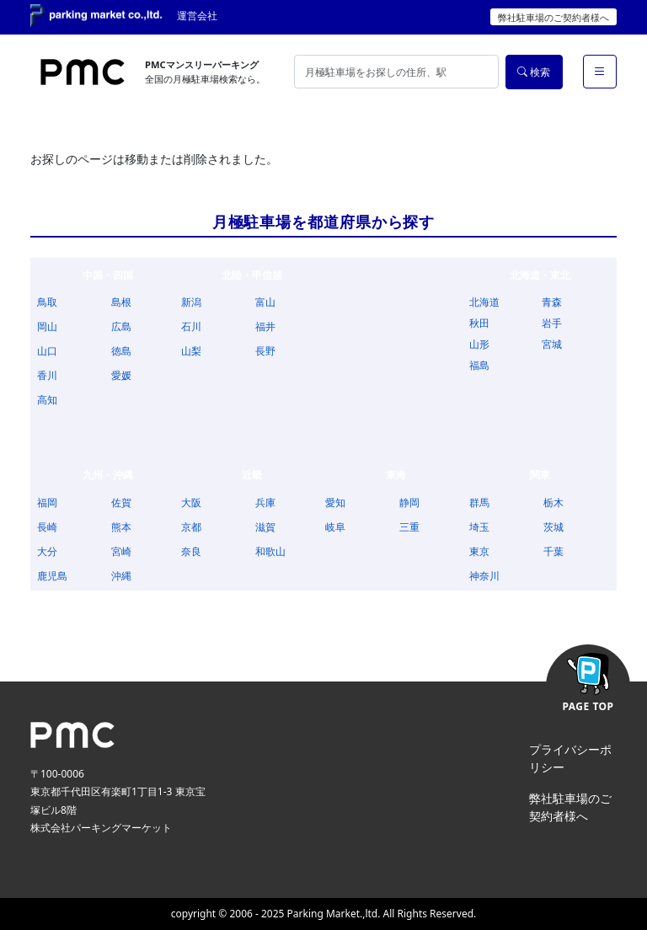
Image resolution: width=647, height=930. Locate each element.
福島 (479, 365)
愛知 (335, 502)
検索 (533, 72)
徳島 (121, 351)
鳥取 (47, 302)
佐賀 (121, 502)
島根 (121, 302)
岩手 (552, 323)
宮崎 (121, 551)
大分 (47, 551)
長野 (265, 351)
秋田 (479, 323)
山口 (47, 351)
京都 (191, 527)
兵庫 (265, 502)
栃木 (553, 502)
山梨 (191, 351)
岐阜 (335, 527)
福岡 (47, 502)
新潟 (191, 302)
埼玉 (479, 527)
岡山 (47, 326)
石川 (191, 326)
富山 (265, 302)
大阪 (191, 502)
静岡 (409, 502)
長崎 (47, 527)
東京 (479, 551)
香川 (47, 375)
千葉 (553, 551)
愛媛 (121, 375)
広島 (121, 326)
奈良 (191, 551)
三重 (409, 527)
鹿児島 (52, 576)
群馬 (479, 502)
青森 (552, 302)
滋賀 (265, 527)
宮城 (552, 344)
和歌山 (270, 551)
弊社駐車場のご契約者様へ (553, 17)
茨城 (553, 527)
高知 (47, 400)
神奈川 (484, 576)
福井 (265, 326)
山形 (479, 344)
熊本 (121, 527)
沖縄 (121, 576)
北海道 (484, 302)
